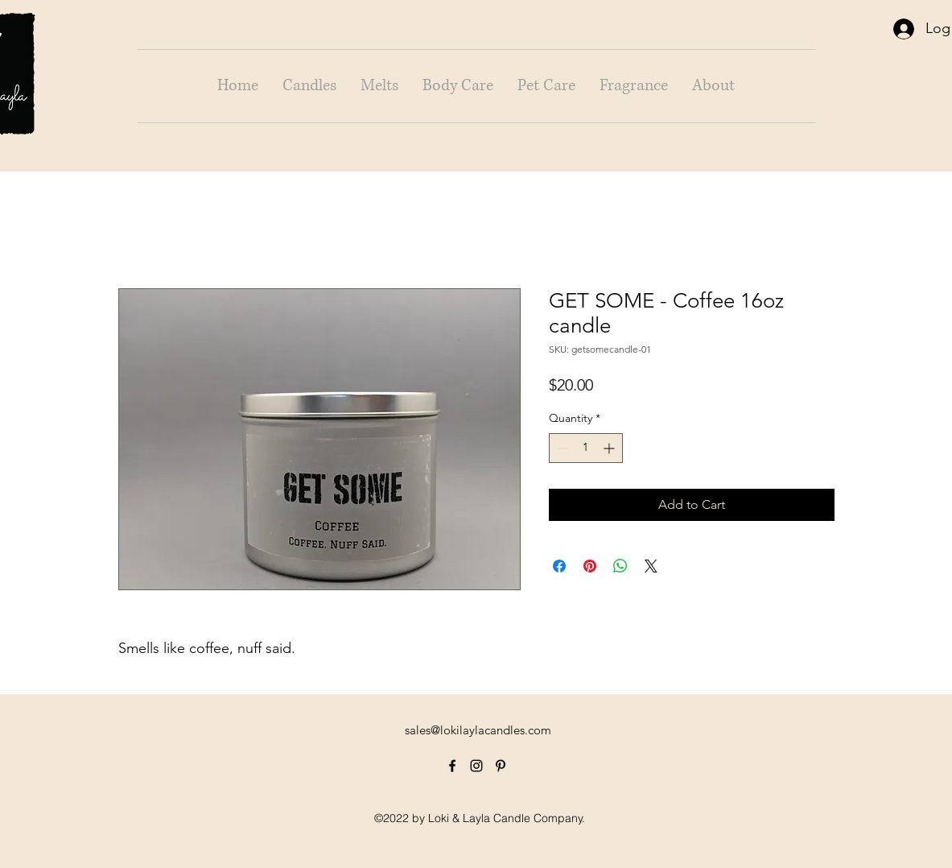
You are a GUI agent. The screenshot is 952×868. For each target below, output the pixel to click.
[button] (309, 86)
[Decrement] (561, 448)
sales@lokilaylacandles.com (478, 730)
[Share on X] (651, 566)
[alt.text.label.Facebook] (452, 766)
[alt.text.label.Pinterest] (500, 766)
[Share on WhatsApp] (620, 566)
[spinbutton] (585, 448)
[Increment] (610, 448)
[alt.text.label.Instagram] (476, 766)
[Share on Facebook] (559, 566)
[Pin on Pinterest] (590, 566)
